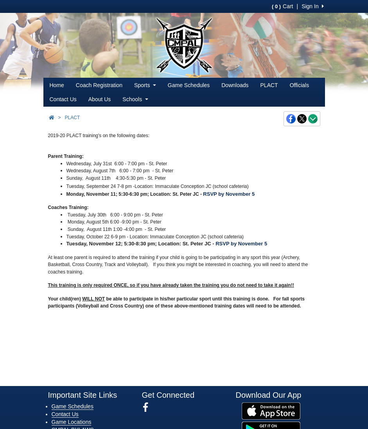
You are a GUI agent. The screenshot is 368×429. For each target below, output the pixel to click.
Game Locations (72, 422)
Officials (299, 85)
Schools (135, 99)
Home (57, 85)
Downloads (234, 85)
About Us (99, 99)
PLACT (269, 85)
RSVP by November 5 (229, 194)
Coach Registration (99, 85)
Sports (145, 85)
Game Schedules (189, 85)
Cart (282, 6)
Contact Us (63, 99)
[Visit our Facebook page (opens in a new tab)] (148, 407)
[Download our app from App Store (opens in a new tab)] (271, 411)
